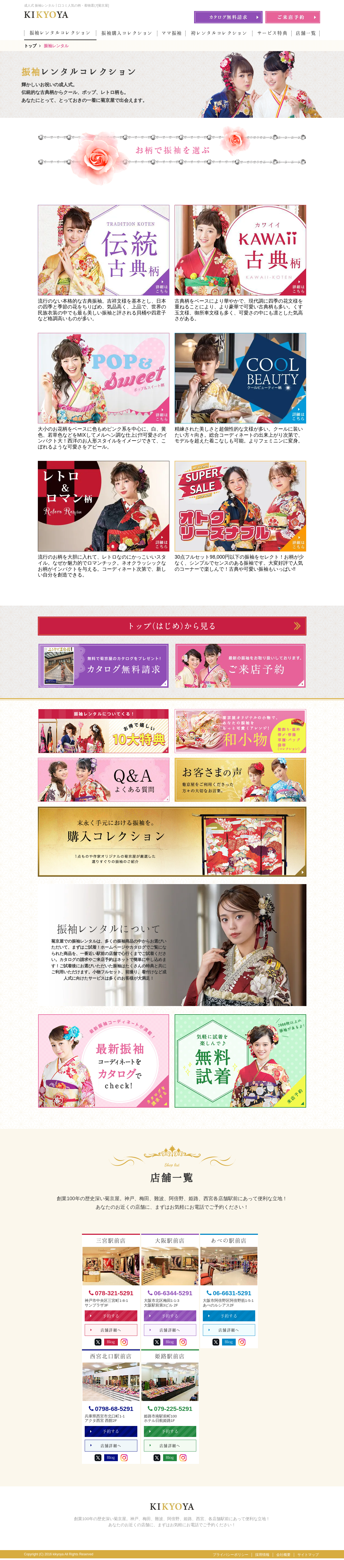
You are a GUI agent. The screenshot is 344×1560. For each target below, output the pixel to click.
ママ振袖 (171, 33)
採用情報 (262, 1556)
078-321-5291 (111, 1293)
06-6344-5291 (170, 1293)
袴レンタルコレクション (219, 33)
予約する (105, 1316)
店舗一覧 (306, 33)
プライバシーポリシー (230, 1556)
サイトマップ (308, 1556)
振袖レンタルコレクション (60, 32)
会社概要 (283, 1556)
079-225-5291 (170, 1409)
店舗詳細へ (105, 1331)
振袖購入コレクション (127, 33)
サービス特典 (272, 33)
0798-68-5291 (111, 1409)
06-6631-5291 (229, 1293)
